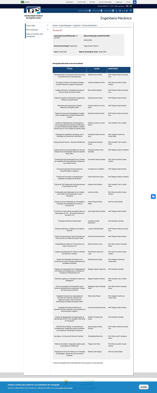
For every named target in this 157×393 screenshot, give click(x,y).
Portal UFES (103, 6)
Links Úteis (30, 25)
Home (55, 25)
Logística (76, 25)
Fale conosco (119, 6)
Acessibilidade (117, 11)
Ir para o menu (97, 11)
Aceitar (144, 387)
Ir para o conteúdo (84, 11)
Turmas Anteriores (89, 25)
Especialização (65, 25)
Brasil (27, 2)
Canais (128, 2)
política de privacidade (65, 388)
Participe (92, 2)
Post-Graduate (32, 29)
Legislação (119, 2)
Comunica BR (81, 2)
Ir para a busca (109, 11)
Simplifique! (69, 2)
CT (111, 6)
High (120, 11)
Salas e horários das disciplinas (34, 35)
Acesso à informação (105, 2)
